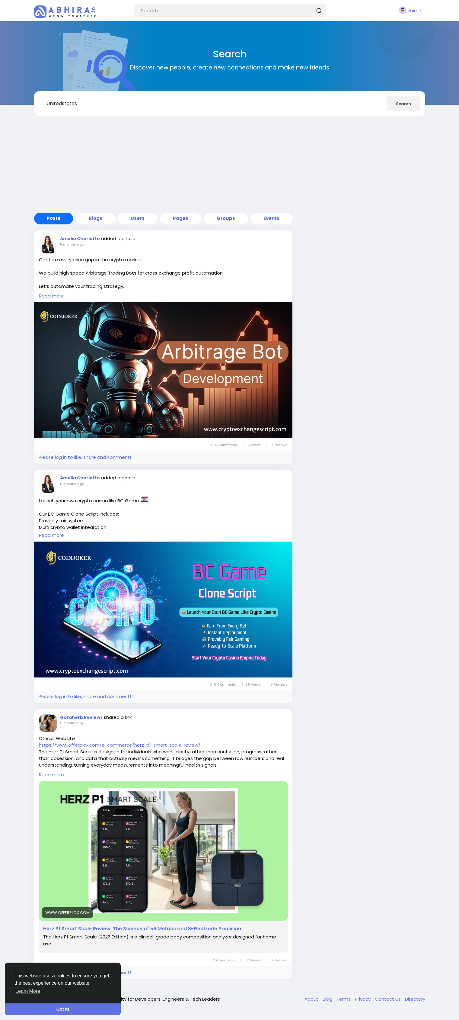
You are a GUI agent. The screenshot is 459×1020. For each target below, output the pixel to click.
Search (403, 104)
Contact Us (388, 999)
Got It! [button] (62, 1009)
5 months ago (72, 244)
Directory (415, 999)
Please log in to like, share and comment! (85, 457)
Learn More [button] (27, 991)
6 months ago (72, 483)
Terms (344, 999)
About (312, 999)
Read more (51, 296)
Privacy (363, 999)
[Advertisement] (230, 164)
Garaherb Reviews (81, 717)
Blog (328, 999)
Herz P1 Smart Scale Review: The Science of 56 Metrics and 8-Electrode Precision (142, 928)
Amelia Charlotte (80, 239)
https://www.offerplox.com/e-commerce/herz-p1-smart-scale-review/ (119, 745)
